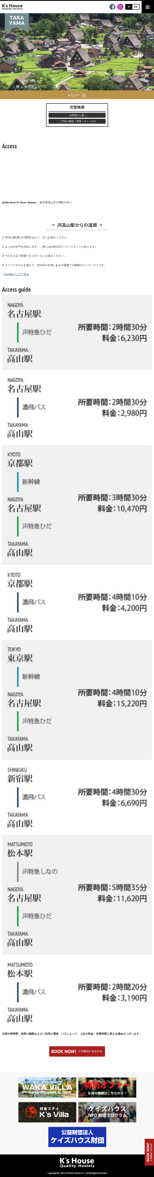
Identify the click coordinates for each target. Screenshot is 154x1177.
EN (135, 6)
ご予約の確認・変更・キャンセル (77, 121)
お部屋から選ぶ (77, 115)
